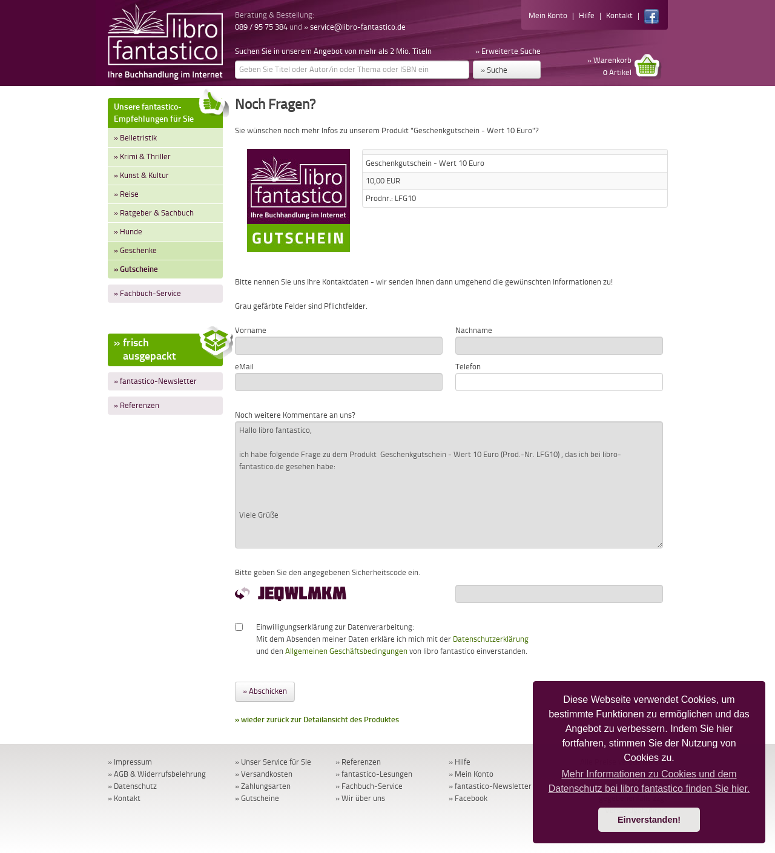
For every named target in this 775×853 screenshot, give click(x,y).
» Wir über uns (360, 798)
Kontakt (619, 15)
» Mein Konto (471, 774)
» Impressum (130, 761)
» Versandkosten (263, 774)
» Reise (126, 194)
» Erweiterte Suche (508, 51)
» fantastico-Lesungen (373, 774)
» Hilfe (459, 761)
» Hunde (128, 231)
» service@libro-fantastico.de (355, 26)
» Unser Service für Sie (273, 761)
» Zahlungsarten (263, 786)
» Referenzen (136, 405)
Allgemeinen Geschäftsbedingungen (346, 651)
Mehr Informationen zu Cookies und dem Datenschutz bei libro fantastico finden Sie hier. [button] (649, 781)
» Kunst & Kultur (141, 175)
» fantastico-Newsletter (155, 381)
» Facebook (468, 798)
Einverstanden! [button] (649, 820)
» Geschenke (135, 250)
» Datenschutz (132, 786)
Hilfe (587, 15)
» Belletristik (135, 137)
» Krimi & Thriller (142, 156)
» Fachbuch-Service (147, 293)
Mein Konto (548, 15)
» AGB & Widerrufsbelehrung (157, 774)
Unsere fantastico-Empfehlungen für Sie (168, 111)
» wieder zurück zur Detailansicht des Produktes (317, 719)
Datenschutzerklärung (491, 639)
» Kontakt (124, 798)
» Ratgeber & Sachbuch (154, 212)
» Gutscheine (136, 269)
